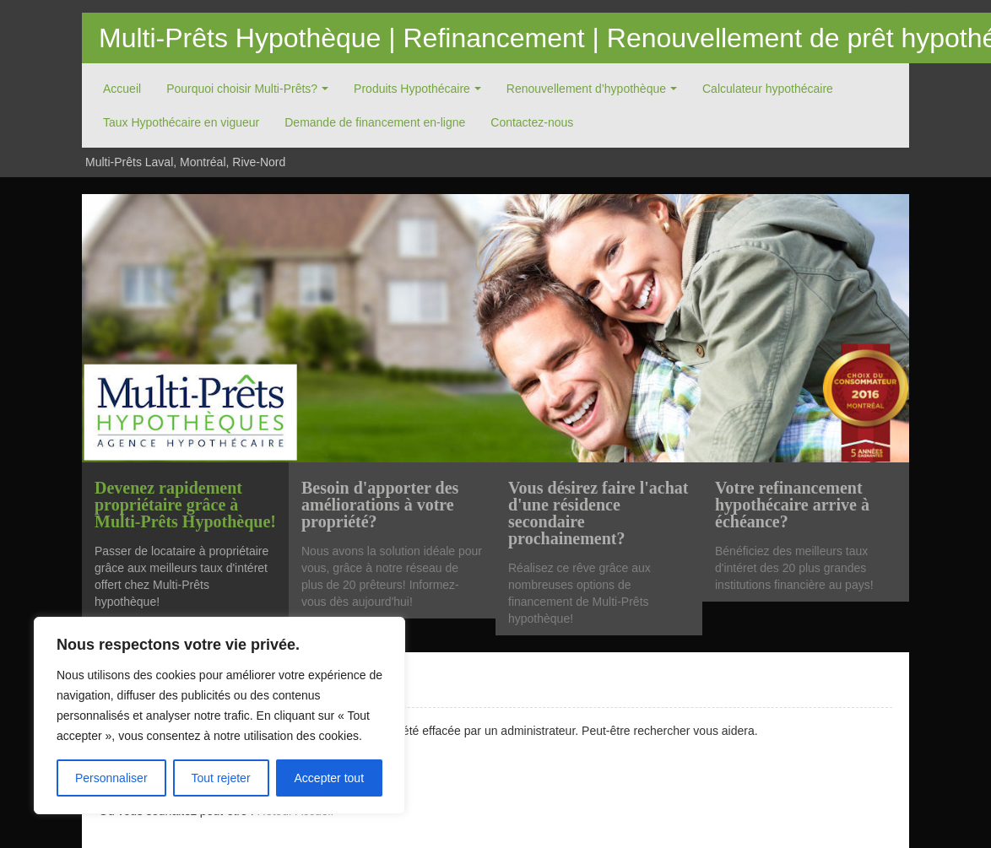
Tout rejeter (221, 778)
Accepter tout (330, 778)
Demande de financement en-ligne (374, 122)
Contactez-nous (531, 122)
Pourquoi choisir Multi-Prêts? (241, 88)
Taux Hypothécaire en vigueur (181, 122)
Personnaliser (111, 778)
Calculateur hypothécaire (767, 88)
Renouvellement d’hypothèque (586, 88)
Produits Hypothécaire (412, 88)
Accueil (122, 88)
